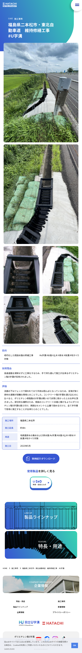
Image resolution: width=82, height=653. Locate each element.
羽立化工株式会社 (52, 623)
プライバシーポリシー (61, 612)
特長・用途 (20, 601)
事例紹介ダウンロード (43, 458)
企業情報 (20, 612)
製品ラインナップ (20, 607)
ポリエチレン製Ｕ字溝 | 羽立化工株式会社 (29, 623)
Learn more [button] (9, 648)
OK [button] (74, 645)
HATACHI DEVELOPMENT (10, 5)
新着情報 (61, 607)
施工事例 (61, 601)
